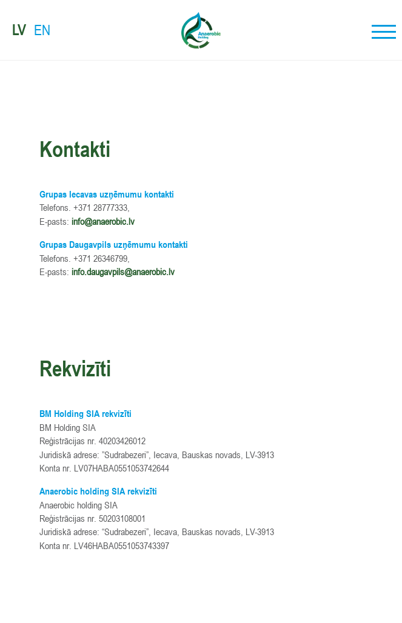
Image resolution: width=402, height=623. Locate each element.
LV (18, 30)
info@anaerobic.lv (103, 221)
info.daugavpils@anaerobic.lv (123, 271)
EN (42, 30)
